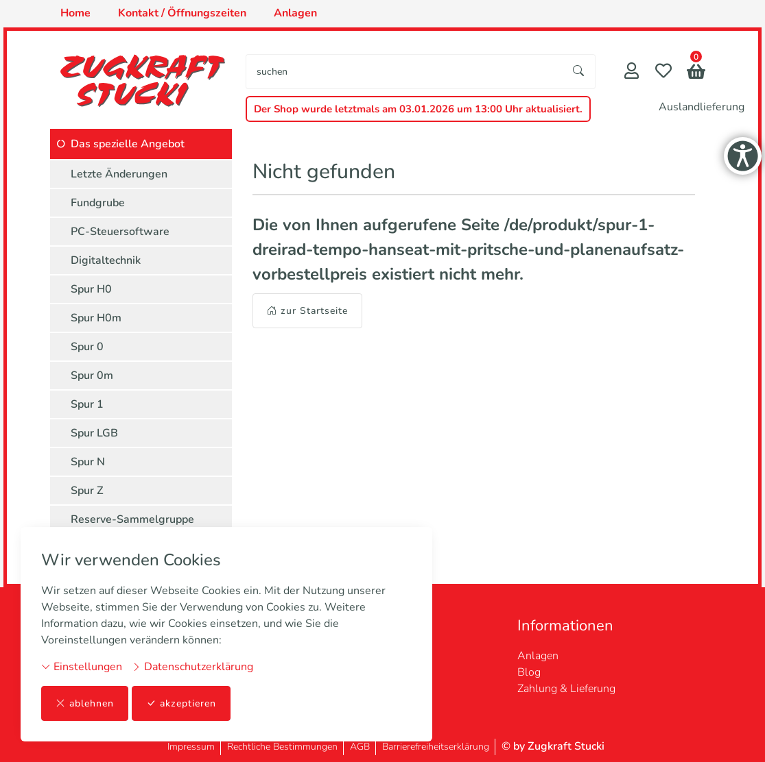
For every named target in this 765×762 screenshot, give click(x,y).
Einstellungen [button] (81, 666)
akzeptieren (181, 703)
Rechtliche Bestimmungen (282, 746)
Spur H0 (91, 289)
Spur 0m (92, 375)
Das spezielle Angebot (128, 143)
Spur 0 (87, 346)
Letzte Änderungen (119, 174)
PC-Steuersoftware (120, 231)
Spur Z (87, 490)
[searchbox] (404, 71)
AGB (360, 746)
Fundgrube (98, 202)
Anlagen (537, 655)
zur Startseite (307, 311)
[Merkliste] (663, 72)
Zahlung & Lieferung (566, 688)
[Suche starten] (579, 71)
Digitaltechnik (106, 260)
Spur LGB (94, 433)
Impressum (191, 746)
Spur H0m (96, 317)
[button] (696, 73)
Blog (529, 672)
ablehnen (85, 703)
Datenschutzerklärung (192, 666)
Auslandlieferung (701, 106)
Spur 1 (87, 404)
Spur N (88, 461)
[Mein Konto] (631, 72)
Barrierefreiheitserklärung (435, 746)
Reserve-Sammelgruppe (132, 519)
